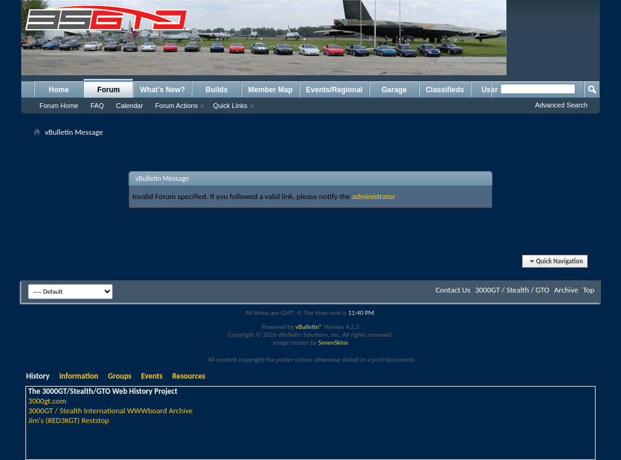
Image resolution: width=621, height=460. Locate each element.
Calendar (129, 105)
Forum (108, 90)
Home (59, 90)
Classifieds (445, 90)
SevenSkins (333, 343)
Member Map (270, 90)
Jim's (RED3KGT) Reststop (69, 420)
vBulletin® (309, 327)
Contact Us (452, 289)
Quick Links (230, 105)
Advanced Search (561, 105)
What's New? (162, 90)
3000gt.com (48, 400)
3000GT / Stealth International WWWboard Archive (111, 410)
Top (588, 289)
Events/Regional (334, 90)
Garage (393, 90)
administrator (373, 196)
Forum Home (58, 105)
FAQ (97, 105)
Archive (566, 289)
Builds (217, 90)
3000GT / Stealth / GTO (512, 289)
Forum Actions (176, 105)
